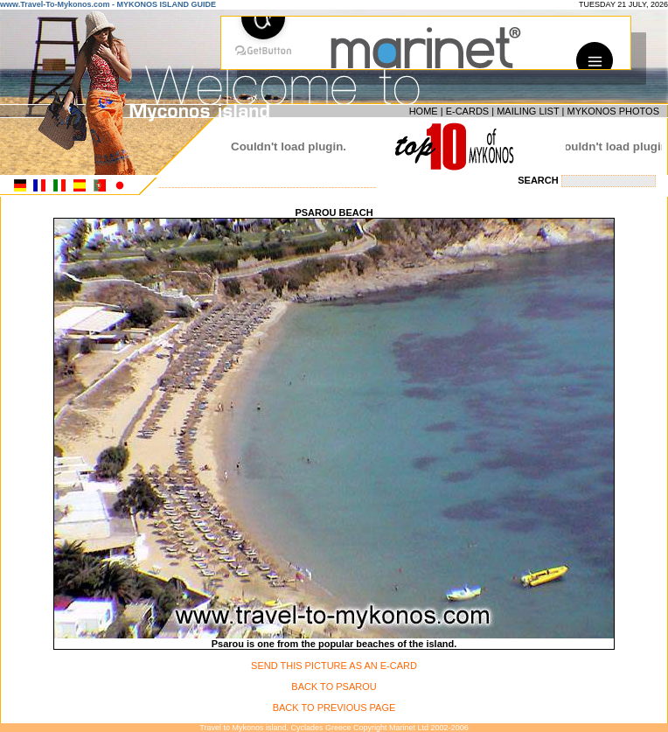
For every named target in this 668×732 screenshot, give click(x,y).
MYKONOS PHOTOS (613, 111)
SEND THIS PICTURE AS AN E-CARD (334, 665)
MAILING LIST (528, 111)
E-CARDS (468, 111)
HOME (423, 111)
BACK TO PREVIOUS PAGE (334, 707)
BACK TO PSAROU (333, 686)
